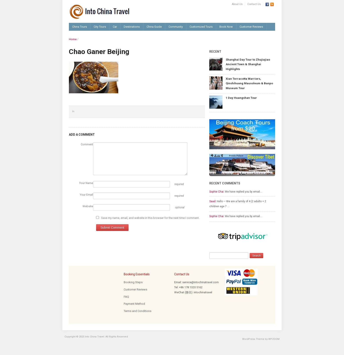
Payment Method (134, 303)
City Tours (100, 26)
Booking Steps (133, 282)
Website (87, 206)
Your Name (86, 183)
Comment (87, 144)
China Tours (79, 26)
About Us (237, 4)
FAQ (126, 296)
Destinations (132, 26)
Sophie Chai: (216, 191)
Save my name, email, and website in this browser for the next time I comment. (150, 218)
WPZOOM (274, 339)
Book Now (226, 26)
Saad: (212, 201)
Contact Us (254, 4)
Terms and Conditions (137, 311)
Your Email (86, 194)
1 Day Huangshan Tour (241, 97)
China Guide (154, 26)
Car (115, 26)
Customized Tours (201, 26)
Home (73, 39)
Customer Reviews (251, 26)
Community (175, 26)
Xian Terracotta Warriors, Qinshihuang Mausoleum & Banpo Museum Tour (249, 83)
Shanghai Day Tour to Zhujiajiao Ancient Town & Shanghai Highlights (248, 64)
